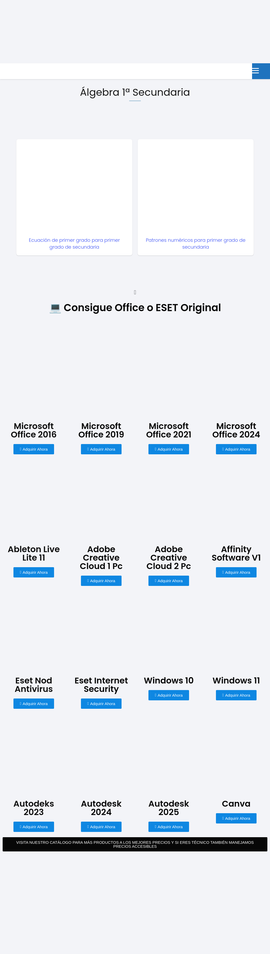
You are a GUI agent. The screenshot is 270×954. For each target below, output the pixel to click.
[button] (135, 292)
